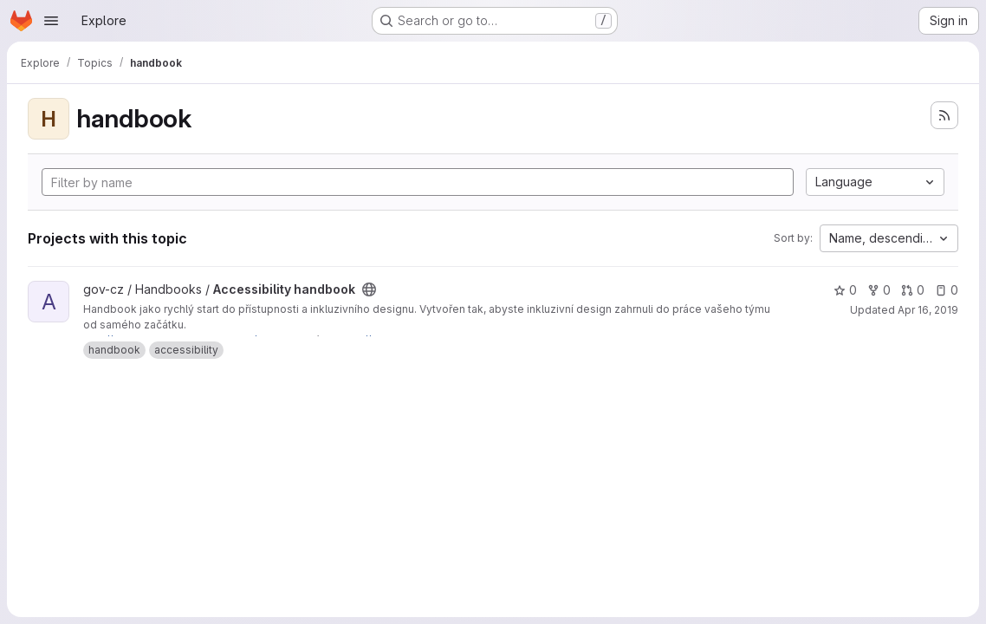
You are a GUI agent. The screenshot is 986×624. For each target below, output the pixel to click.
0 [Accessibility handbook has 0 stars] (845, 290)
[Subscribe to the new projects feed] (944, 115)
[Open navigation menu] (51, 21)
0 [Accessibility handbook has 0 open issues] (946, 290)
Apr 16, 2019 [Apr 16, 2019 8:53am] (928, 309)
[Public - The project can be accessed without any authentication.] (369, 289)
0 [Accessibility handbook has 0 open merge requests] (912, 290)
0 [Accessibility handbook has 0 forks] (879, 290)
